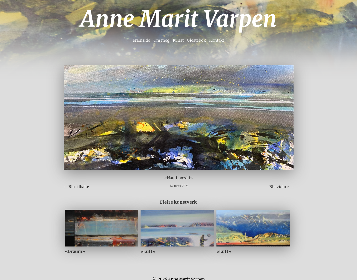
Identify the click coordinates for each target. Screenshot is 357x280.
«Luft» (148, 251)
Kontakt (216, 40)
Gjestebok (196, 40)
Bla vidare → (281, 186)
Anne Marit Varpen (178, 19)
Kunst (178, 40)
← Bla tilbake (76, 186)
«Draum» (75, 251)
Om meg (161, 40)
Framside (141, 40)
